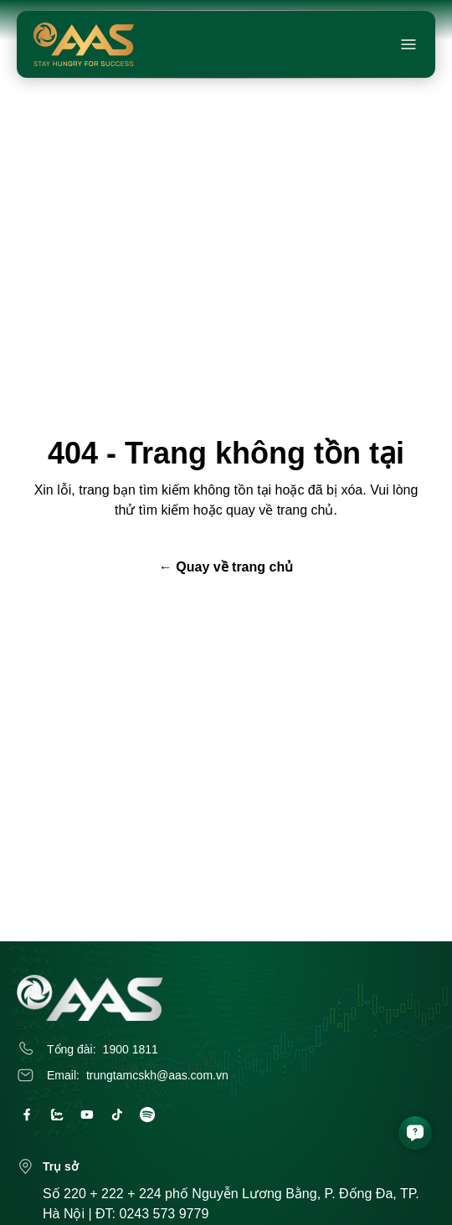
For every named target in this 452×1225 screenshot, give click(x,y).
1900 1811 (130, 1049)
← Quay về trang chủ (226, 567)
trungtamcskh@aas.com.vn (157, 1075)
